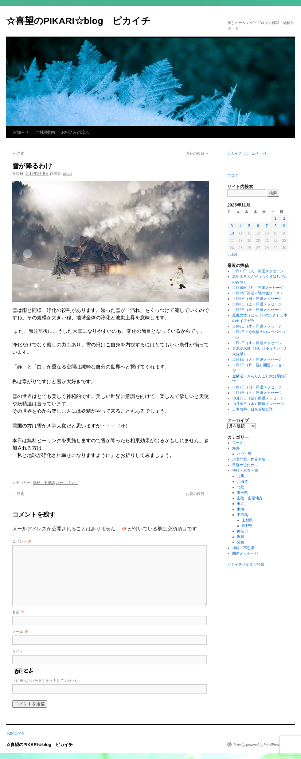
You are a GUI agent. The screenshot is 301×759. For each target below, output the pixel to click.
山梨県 (247, 520)
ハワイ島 (244, 454)
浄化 (18, 153)
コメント (22, 541)
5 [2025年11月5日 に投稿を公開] (249, 226)
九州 (240, 476)
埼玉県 (242, 492)
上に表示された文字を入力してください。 (47, 680)
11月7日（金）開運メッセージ (257, 310)
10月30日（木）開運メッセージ (258, 404)
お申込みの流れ (75, 132)
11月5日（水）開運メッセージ (257, 343)
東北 (240, 503)
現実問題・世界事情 (248, 459)
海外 (236, 448)
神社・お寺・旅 (245, 470)
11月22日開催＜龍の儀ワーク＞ (258, 293)
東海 (240, 509)
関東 (240, 542)
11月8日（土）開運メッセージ (257, 304)
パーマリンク (67, 483)
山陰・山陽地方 (250, 498)
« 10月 (232, 254)
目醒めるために (245, 465)
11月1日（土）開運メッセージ (257, 393)
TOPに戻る (15, 733)
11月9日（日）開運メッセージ (257, 299)
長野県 (247, 526)
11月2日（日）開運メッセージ (257, 387)
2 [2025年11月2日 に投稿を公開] (284, 218)
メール (20, 632)
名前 (18, 612)
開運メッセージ (245, 553)
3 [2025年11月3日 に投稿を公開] (232, 226)
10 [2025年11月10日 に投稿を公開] (232, 233)
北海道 (242, 481)
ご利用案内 (45, 132)
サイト (17, 651)
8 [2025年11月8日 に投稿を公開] (275, 226)
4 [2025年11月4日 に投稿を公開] (241, 226)
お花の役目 (197, 153)
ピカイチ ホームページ (246, 153)
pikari (67, 173)
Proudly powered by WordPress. (257, 744)
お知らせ (21, 132)
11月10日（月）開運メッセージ (258, 287)
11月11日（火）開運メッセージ (257, 271)
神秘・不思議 (44, 483)
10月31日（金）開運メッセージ (258, 398)
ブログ (232, 175)
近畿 (240, 537)
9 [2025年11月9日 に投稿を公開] (284, 226)
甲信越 (242, 515)
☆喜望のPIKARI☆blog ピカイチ (83, 21)
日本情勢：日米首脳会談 (252, 409)
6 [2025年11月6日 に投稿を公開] (258, 226)
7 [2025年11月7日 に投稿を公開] (267, 226)
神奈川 (242, 531)
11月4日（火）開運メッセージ (257, 359)
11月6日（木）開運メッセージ (257, 326)
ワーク (237, 443)
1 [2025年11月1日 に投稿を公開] (275, 218)
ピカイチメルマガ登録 (245, 564)
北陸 (240, 487)
